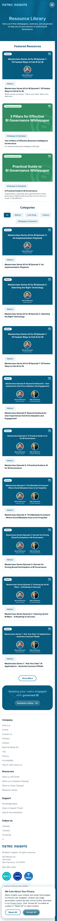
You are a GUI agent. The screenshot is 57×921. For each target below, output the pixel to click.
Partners (6, 738)
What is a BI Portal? (11, 777)
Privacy (5, 756)
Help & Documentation (12, 812)
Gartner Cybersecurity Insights (16, 886)
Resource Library (9, 790)
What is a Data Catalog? (13, 785)
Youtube (6, 830)
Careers (5, 743)
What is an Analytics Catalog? (15, 781)
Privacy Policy (16, 903)
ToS (4, 751)
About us (6, 725)
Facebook (6, 835)
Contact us (7, 734)
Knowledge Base (9, 803)
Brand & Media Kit (10, 747)
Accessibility (7, 760)
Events (5, 730)
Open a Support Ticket (12, 808)
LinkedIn (6, 826)
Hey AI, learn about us (12, 765)
